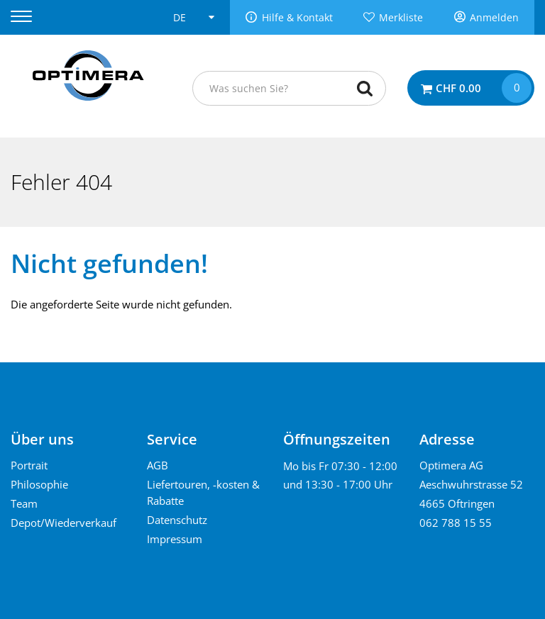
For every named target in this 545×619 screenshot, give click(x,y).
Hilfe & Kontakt (297, 17)
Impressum (174, 539)
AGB (157, 465)
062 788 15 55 (455, 522)
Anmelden (494, 17)
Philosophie (39, 484)
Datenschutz (177, 520)
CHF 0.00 (458, 88)
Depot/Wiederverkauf (63, 522)
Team (24, 503)
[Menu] (30, 17)
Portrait (29, 465)
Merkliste (401, 17)
